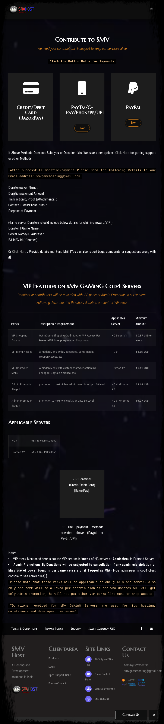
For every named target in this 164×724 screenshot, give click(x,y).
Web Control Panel (100, 689)
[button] (101, 629)
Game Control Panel (97, 676)
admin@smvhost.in (136, 665)
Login (51, 666)
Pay (133, 123)
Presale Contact (57, 683)
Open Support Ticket (60, 675)
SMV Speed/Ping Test (99, 661)
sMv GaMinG (97, 699)
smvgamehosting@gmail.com (143, 671)
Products (53, 658)
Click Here (122, 153)
